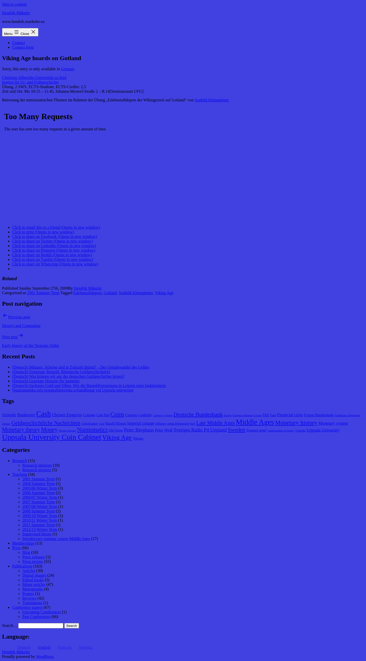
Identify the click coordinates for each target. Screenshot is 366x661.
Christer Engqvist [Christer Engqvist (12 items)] (67, 414)
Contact (18, 43)
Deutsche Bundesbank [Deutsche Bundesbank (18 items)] (198, 414)
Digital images (34, 575)
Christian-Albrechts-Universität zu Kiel (34, 77)
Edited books (33, 580)
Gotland (110, 293)
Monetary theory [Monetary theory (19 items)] (21, 429)
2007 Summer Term (38, 502)
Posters (28, 593)
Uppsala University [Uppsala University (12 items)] (323, 430)
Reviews (29, 598)
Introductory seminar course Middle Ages (56, 538)
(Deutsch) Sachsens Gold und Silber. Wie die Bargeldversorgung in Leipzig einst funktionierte (89, 385)
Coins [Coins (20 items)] (117, 414)
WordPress (44, 656)
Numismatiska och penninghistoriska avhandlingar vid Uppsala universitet (72, 390)
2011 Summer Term (38, 525)
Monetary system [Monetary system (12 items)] (333, 423)
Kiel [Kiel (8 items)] (192, 423)
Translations (32, 603)
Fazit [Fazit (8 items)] (273, 415)
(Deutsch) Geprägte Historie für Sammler (46, 381)
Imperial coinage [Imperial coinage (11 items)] (140, 423)
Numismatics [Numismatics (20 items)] (92, 429)
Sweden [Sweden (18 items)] (236, 430)
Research (19, 460)
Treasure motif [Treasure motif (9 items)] (256, 430)
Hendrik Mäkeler (16, 13)
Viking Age (164, 293)
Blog (26, 552)
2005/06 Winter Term (39, 488)
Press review (32, 561)
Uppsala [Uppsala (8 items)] (300, 430)
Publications (22, 566)
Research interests (37, 465)
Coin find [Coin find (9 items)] (103, 415)
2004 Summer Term (38, 483)
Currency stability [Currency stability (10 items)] (138, 415)
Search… (9, 625)
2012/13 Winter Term (39, 529)
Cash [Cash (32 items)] (43, 414)
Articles (28, 571)
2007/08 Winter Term (39, 506)
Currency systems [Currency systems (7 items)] (162, 415)
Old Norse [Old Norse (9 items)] (116, 430)
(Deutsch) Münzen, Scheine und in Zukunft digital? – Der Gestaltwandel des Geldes (80, 367)
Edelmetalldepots (87, 293)
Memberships (23, 543)
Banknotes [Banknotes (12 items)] (26, 414)
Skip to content (14, 4)
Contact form (23, 47)
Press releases (33, 557)
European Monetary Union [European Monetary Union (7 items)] (247, 415)
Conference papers (27, 607)
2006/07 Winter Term (39, 497)
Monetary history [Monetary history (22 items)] (296, 422)
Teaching (19, 474)
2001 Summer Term (43, 293)
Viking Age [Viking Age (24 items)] (117, 437)
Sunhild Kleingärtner (212, 100)
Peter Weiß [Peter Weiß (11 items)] (164, 430)
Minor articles (33, 584)
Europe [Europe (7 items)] (228, 415)
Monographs (32, 589)
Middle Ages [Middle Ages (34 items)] (255, 422)
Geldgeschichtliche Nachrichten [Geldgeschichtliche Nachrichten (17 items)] (45, 423)
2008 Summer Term (38, 511)
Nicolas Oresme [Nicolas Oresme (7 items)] (67, 430)
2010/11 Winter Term (39, 520)
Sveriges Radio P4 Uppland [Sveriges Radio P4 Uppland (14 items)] (200, 430)
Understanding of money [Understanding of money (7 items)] (280, 430)
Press (16, 548)
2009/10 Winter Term (39, 516)
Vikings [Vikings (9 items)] (138, 438)
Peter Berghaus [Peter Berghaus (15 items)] (139, 430)
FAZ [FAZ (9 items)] (266, 415)
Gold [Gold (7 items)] (101, 423)
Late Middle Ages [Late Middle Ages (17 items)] (215, 423)
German (67, 69)
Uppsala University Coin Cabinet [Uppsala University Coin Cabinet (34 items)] (51, 437)
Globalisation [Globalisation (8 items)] (89, 423)
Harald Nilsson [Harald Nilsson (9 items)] (115, 423)
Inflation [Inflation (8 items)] (161, 423)
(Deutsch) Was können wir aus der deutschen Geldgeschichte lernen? (68, 376)
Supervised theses (36, 534)
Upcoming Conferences (41, 612)
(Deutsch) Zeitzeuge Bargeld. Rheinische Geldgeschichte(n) (61, 372)
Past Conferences (36, 616)
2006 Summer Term (38, 493)
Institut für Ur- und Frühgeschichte (30, 82)
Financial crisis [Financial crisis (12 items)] (290, 414)
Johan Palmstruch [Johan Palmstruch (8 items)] (178, 423)
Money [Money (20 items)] (49, 429)
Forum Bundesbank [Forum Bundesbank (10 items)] (318, 415)
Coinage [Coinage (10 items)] (89, 415)
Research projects (36, 470)
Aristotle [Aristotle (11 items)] (9, 415)
